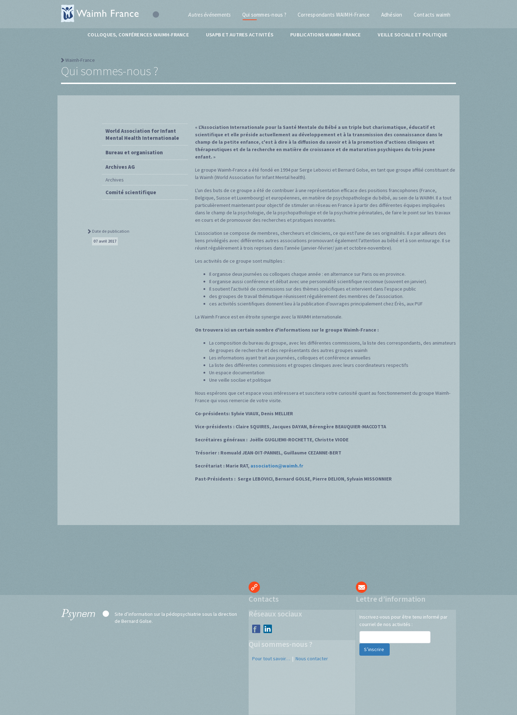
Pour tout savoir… (271, 658)
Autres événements (209, 14)
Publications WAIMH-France (325, 34)
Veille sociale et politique (413, 34)
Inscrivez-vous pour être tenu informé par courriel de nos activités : (403, 620)
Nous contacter (312, 658)
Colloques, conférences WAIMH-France (138, 34)
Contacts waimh (432, 14)
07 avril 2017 (104, 241)
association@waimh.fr (276, 466)
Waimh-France (80, 60)
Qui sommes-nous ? (264, 14)
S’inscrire (374, 649)
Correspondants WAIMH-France (334, 14)
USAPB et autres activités (239, 34)
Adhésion (391, 14)
